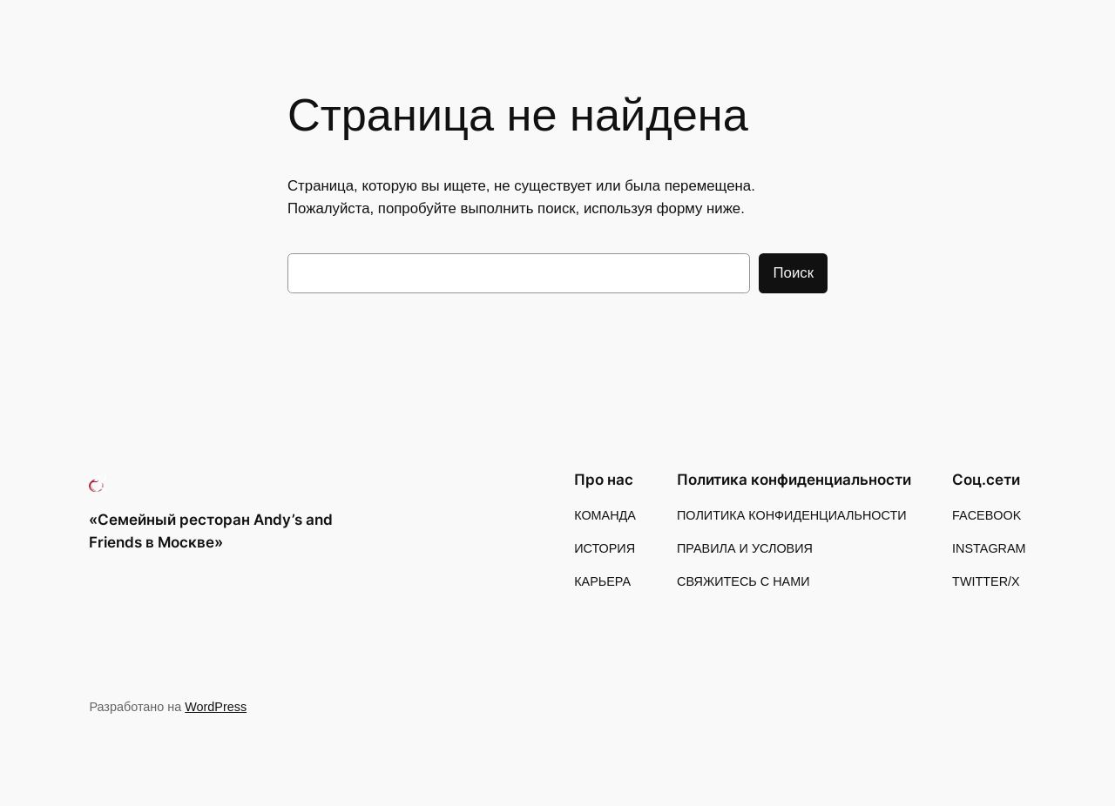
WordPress (216, 707)
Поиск (793, 273)
